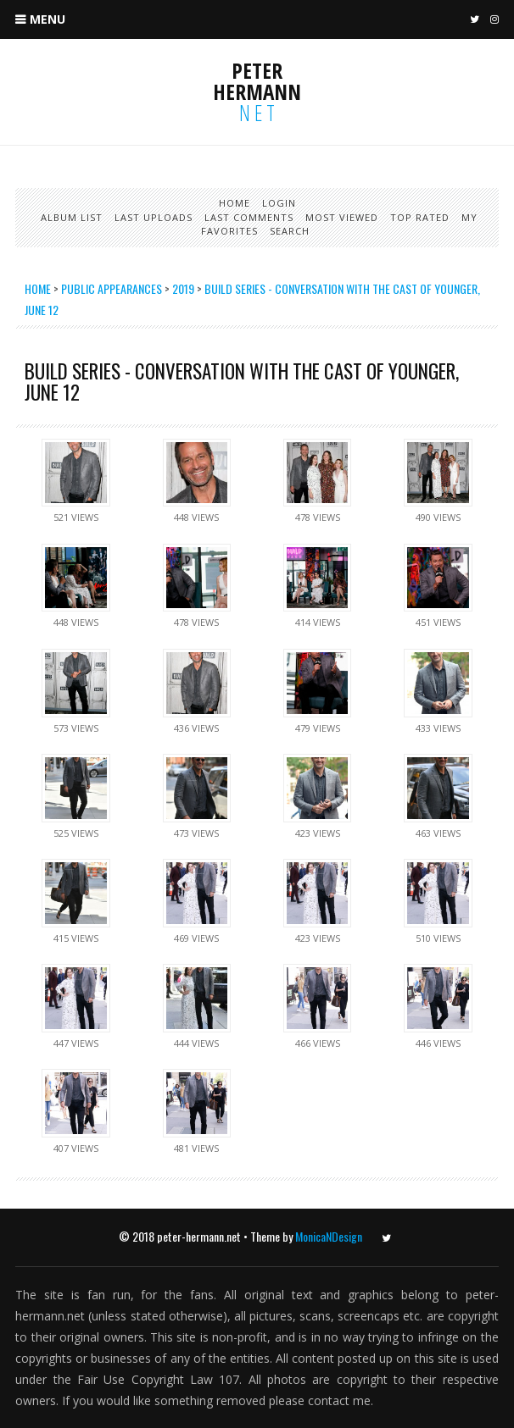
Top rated (420, 217)
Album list (72, 217)
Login (279, 202)
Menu (47, 19)
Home (234, 202)
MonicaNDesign (328, 1236)
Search (290, 230)
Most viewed (341, 217)
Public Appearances (111, 288)
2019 (183, 288)
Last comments (248, 217)
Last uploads (154, 217)
